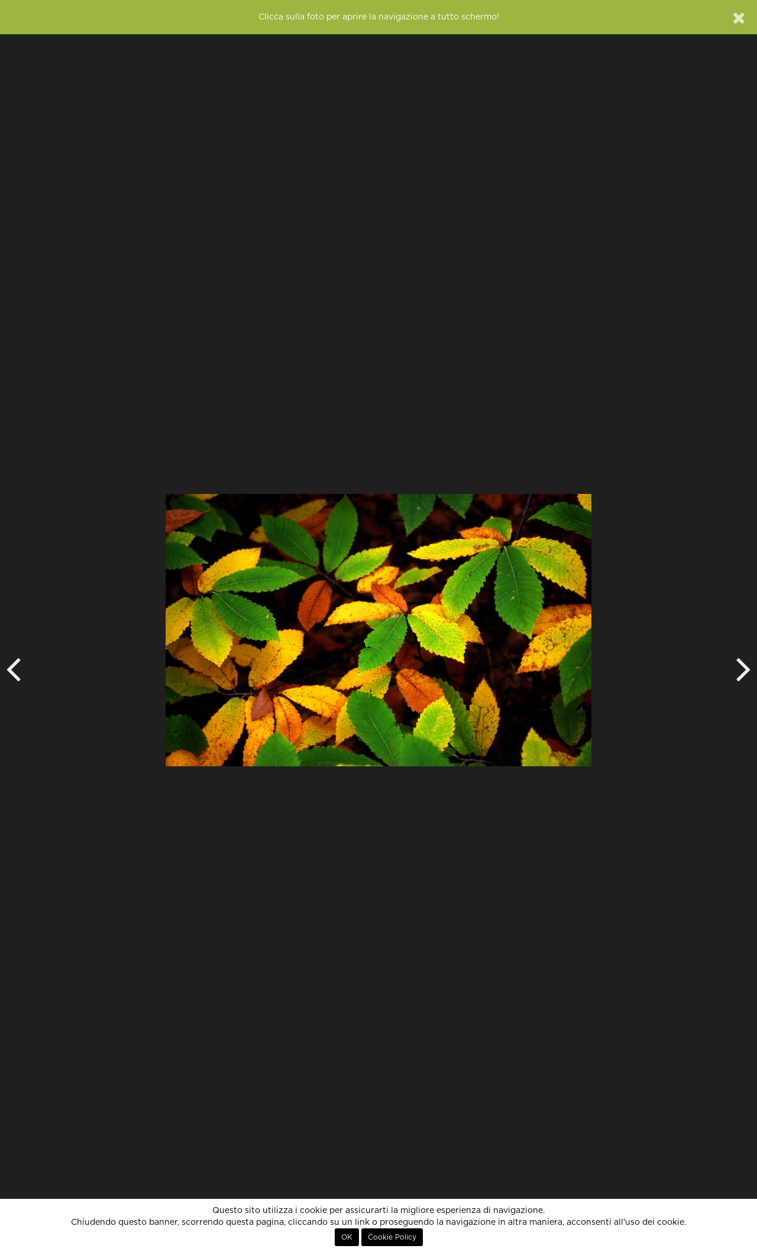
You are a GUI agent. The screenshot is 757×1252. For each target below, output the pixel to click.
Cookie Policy (392, 1237)
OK (346, 1237)
